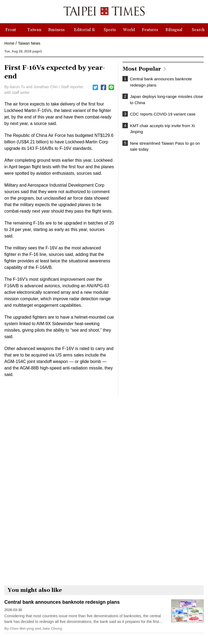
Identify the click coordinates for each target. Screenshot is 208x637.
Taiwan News (29, 43)
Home (9, 43)
